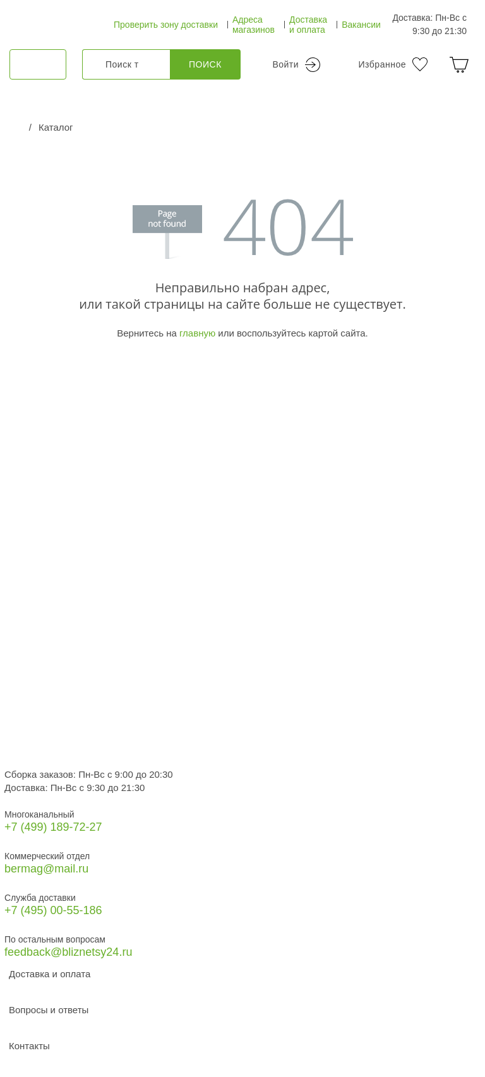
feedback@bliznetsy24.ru (68, 952)
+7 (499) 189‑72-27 (53, 827)
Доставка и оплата (308, 25)
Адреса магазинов (253, 25)
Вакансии (361, 25)
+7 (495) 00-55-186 (53, 910)
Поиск (205, 64)
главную (197, 333)
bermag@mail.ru (46, 868)
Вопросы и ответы (48, 1009)
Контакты (29, 1045)
